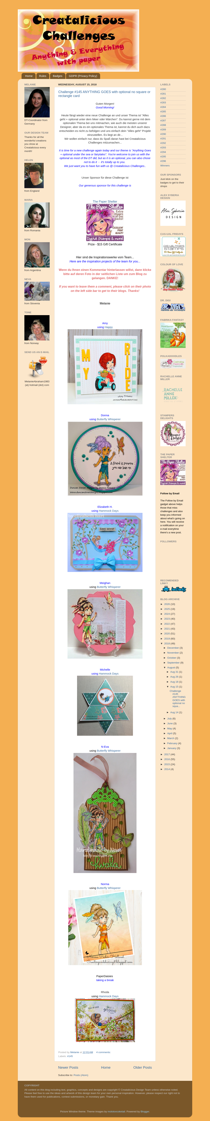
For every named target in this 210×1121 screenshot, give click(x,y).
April (170, 733)
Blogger (145, 1111)
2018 (167, 643)
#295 (163, 156)
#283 (163, 102)
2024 (167, 613)
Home (29, 75)
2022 (167, 623)
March (171, 738)
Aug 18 (174, 681)
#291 (163, 138)
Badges (57, 75)
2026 (167, 604)
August (171, 667)
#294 (163, 152)
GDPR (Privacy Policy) (83, 75)
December (173, 647)
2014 (167, 769)
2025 (167, 609)
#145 (70, 1056)
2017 (167, 754)
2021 (167, 628)
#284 (163, 107)
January (172, 748)
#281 (163, 93)
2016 (167, 759)
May (170, 728)
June (170, 723)
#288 (163, 125)
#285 (163, 111)
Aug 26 (174, 676)
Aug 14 (174, 712)
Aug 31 (174, 671)
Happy (109, 327)
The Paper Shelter (105, 201)
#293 (163, 147)
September (173, 662)
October (172, 657)
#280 (163, 89)
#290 (163, 134)
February (172, 743)
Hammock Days (108, 510)
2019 (167, 638)
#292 (163, 143)
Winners (165, 165)
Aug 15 (174, 686)
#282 (163, 98)
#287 (163, 120)
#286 (163, 116)
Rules (42, 75)
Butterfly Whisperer (109, 419)
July (169, 718)
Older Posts (142, 1067)
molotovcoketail (116, 1111)
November (173, 652)
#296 (163, 161)
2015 (167, 764)
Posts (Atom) (81, 1075)
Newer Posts (68, 1067)
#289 (163, 129)
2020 (167, 633)
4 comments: (103, 1052)
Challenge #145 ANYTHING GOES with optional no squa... (178, 699)
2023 (167, 618)
